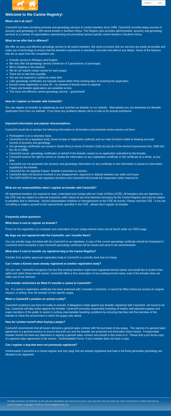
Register (147, 3)
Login (159, 3)
